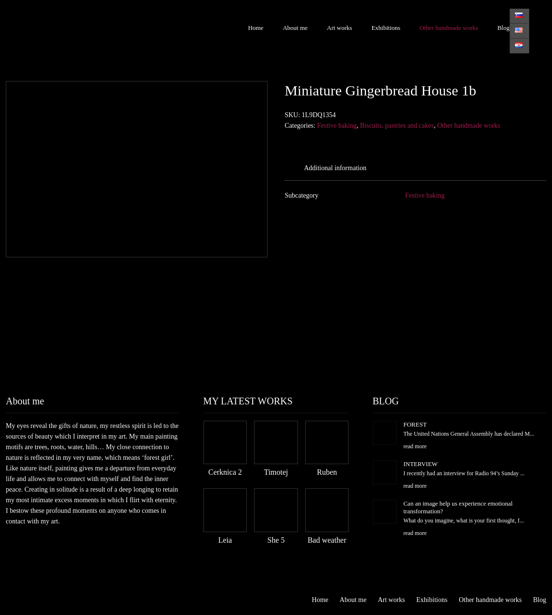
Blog (504, 27)
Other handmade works (448, 27)
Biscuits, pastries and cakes (397, 125)
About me (295, 27)
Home (256, 27)
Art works (339, 27)
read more (415, 446)
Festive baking (337, 125)
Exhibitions (385, 27)
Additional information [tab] (335, 168)
